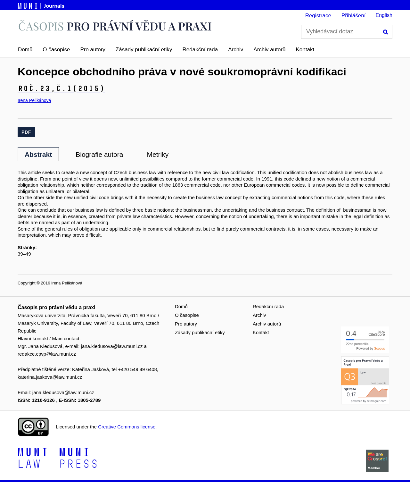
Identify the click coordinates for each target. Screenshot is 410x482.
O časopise (56, 50)
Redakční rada (200, 50)
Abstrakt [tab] (38, 154)
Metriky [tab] (157, 154)
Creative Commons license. (127, 426)
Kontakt (305, 50)
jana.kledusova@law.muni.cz (112, 346)
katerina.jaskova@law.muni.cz (50, 377)
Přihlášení (353, 16)
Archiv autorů (269, 50)
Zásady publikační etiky (144, 50)
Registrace (318, 16)
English (384, 15)
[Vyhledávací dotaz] (346, 32)
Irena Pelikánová (34, 100)
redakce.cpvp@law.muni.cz (47, 354)
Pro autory (92, 50)
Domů (25, 50)
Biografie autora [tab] (99, 154)
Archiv (235, 50)
